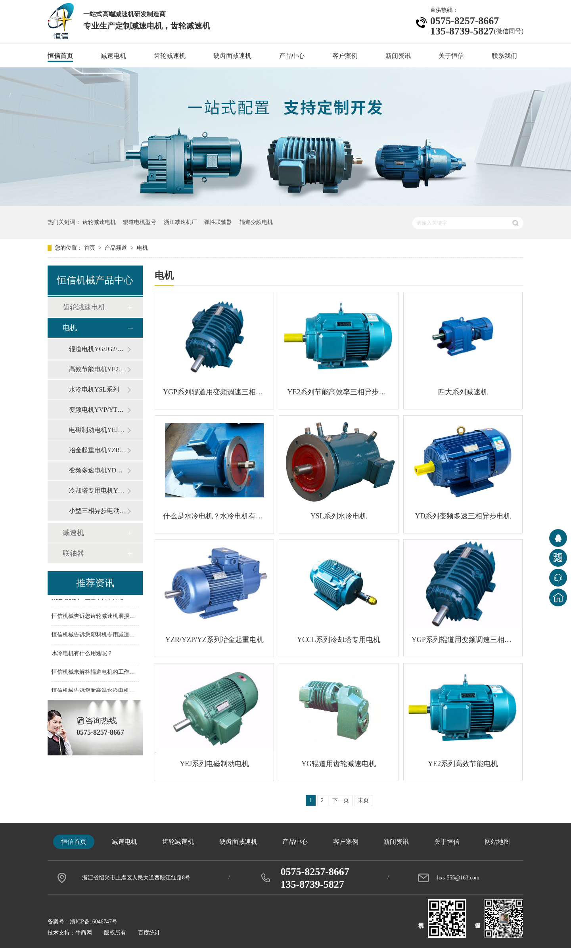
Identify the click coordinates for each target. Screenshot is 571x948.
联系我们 (504, 55)
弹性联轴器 (218, 222)
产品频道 (116, 248)
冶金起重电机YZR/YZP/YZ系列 (98, 450)
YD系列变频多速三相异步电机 (463, 516)
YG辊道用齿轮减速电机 (338, 764)
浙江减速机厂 (180, 222)
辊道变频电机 (256, 222)
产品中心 (292, 55)
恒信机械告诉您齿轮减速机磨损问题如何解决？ (110, 617)
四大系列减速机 (463, 392)
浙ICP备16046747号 (93, 922)
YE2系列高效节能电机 (463, 764)
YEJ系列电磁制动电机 (214, 764)
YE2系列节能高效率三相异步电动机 (338, 392)
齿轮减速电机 (99, 222)
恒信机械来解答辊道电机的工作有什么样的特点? (111, 673)
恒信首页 (60, 55)
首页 (90, 248)
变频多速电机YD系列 (98, 470)
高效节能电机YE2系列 (98, 369)
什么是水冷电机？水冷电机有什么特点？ (214, 516)
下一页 (340, 800)
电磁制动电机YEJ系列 (98, 429)
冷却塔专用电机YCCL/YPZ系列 (98, 490)
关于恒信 (451, 55)
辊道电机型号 (139, 222)
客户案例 (345, 55)
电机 (142, 248)
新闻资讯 (398, 55)
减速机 (73, 533)
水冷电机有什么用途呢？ (82, 654)
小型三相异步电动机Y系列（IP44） (98, 510)
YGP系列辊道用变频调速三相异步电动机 (463, 640)
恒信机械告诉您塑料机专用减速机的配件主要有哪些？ (118, 635)
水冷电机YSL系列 (94, 389)
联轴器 (73, 553)
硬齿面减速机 (232, 55)
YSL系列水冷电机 (338, 516)
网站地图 (497, 841)
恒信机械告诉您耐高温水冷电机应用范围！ (104, 691)
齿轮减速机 (170, 55)
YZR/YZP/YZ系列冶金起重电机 (214, 640)
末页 (363, 800)
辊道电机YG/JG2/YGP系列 (98, 349)
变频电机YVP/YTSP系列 (98, 409)
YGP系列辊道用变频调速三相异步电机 (214, 392)
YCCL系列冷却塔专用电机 (338, 640)
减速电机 (113, 55)
